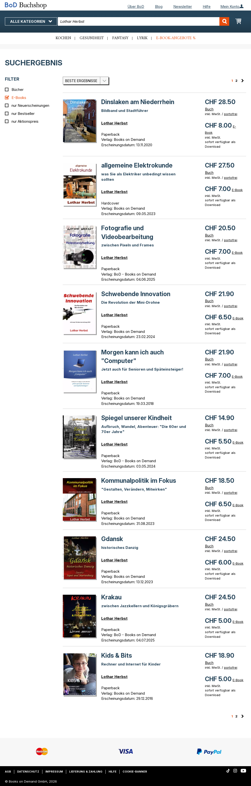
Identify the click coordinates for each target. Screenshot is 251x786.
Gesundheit (92, 38)
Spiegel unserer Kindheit (136, 418)
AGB (8, 771)
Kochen (63, 38)
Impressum (54, 771)
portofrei (230, 114)
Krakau (111, 597)
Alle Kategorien (31, 21)
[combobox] (143, 21)
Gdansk (112, 539)
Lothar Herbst (114, 123)
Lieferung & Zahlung (85, 771)
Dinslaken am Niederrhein (137, 102)
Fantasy (120, 38)
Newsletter (182, 6)
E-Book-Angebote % (176, 38)
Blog (159, 6)
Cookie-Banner (135, 771)
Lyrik (142, 38)
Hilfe (207, 6)
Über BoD (135, 6)
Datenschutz (28, 771)
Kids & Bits (116, 655)
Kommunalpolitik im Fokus (138, 480)
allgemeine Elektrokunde (137, 165)
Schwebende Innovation (135, 294)
